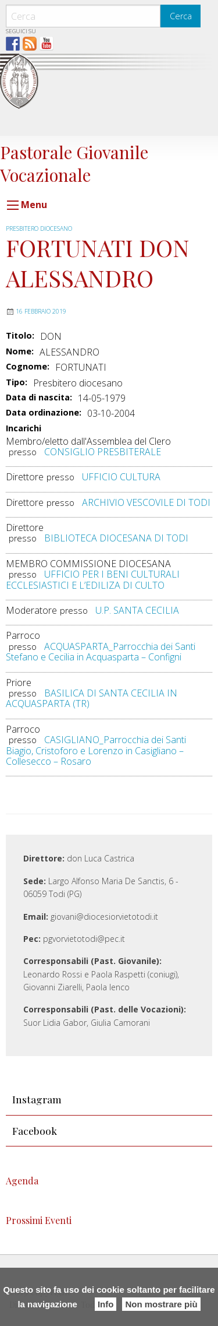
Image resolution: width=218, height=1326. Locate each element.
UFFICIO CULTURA (121, 476)
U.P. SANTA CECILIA (137, 610)
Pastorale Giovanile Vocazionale (74, 162)
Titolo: (20, 335)
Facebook (34, 1130)
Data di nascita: (39, 397)
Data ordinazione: (43, 412)
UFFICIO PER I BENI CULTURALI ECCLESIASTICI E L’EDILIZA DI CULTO (93, 579)
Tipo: (16, 382)
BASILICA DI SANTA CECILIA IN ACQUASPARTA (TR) (91, 698)
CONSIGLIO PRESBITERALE (102, 451)
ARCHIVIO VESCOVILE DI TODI (146, 502)
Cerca (181, 16)
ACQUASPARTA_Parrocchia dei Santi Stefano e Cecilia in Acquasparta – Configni (100, 651)
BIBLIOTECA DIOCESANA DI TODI (116, 538)
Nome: (20, 351)
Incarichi (23, 429)
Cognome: (27, 366)
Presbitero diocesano (39, 228)
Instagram (37, 1099)
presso (23, 452)
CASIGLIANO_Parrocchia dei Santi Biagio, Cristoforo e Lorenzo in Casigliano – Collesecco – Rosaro (96, 750)
